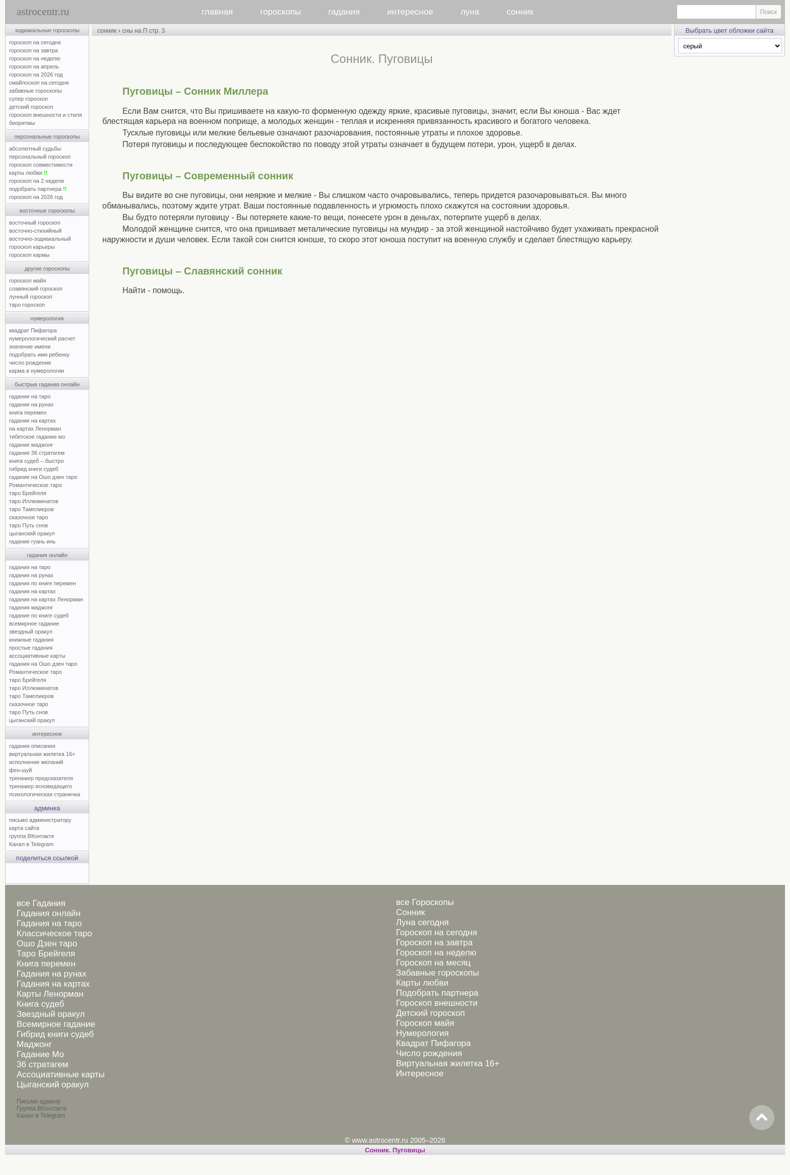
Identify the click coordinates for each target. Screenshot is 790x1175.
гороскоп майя (27, 281)
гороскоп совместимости (41, 165)
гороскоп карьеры (32, 247)
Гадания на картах (53, 984)
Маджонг (34, 1044)
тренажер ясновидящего (40, 786)
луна (469, 12)
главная (217, 12)
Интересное (419, 1073)
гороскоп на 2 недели (36, 181)
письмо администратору (40, 820)
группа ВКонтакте (31, 836)
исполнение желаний (36, 762)
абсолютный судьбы (35, 149)
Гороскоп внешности (437, 1003)
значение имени (29, 346)
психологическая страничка (44, 794)
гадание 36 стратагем (36, 453)
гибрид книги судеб (33, 469)
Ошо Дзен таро (47, 943)
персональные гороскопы (47, 136)
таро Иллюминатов (33, 501)
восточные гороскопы (47, 211)
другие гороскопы (47, 268)
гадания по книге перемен (42, 583)
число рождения (30, 363)
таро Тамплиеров (31, 509)
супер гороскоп (28, 99)
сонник (520, 12)
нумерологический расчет (42, 338)
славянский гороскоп (35, 289)
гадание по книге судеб (39, 615)
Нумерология (422, 1033)
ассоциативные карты (37, 656)
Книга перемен (46, 964)
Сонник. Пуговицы (395, 1150)
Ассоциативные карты (61, 1074)
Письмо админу (38, 1101)
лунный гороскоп (30, 297)
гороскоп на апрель (34, 66)
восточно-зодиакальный (40, 239)
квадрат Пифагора (33, 330)
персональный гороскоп (40, 157)
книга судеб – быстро (36, 461)
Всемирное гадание (56, 1024)
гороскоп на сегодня (35, 42)
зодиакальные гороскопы (47, 30)
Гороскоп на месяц (433, 962)
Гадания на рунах (52, 974)
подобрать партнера (38, 189)
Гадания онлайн (49, 913)
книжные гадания (31, 640)
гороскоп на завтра (33, 50)
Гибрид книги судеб (55, 1034)
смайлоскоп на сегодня (39, 83)
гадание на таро (29, 396)
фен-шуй (20, 770)
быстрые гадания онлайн (47, 384)
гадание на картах (32, 421)
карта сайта (24, 828)
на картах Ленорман (35, 429)
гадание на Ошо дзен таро (43, 477)
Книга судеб (40, 1004)
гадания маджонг (31, 607)
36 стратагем (42, 1064)
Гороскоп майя (425, 1023)
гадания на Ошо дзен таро (43, 664)
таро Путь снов (28, 525)
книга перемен (27, 412)
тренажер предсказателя (41, 778)
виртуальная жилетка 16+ (42, 754)
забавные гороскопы (35, 91)
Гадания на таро (49, 923)
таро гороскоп (27, 305)
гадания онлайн (47, 555)
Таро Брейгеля (46, 953)
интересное (410, 12)
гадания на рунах (31, 575)
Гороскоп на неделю (436, 952)
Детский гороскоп (430, 1013)
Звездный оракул (51, 1014)
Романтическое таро (35, 485)
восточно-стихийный (35, 231)
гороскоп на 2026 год (36, 75)
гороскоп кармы (29, 255)
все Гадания (41, 903)
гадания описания (32, 746)
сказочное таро (28, 517)
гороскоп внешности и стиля (45, 115)
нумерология (47, 318)
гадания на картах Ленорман (47, 599)
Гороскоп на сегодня (436, 932)
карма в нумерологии (36, 371)
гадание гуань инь (32, 541)
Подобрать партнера (437, 993)
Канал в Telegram (31, 844)
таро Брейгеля (27, 493)
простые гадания (30, 648)
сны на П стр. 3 (143, 30)
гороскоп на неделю (34, 58)
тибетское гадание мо (37, 437)
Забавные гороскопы (437, 973)
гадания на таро (29, 567)
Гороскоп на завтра (434, 942)
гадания (344, 12)
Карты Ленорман (50, 994)
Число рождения (429, 1053)
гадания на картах (32, 591)
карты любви (28, 173)
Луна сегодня (422, 922)
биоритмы (22, 123)
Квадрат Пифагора (433, 1043)
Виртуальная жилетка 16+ (448, 1063)
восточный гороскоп (34, 223)
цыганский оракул (32, 533)
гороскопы (280, 12)
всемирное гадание (34, 623)
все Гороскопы (425, 902)
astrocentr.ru (43, 12)
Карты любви (422, 983)
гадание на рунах (31, 404)
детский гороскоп (31, 107)
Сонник (410, 912)
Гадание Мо (40, 1054)
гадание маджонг (31, 445)
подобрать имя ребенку (39, 355)
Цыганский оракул (53, 1084)
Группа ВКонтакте (42, 1108)
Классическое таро (54, 933)
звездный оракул (30, 632)
